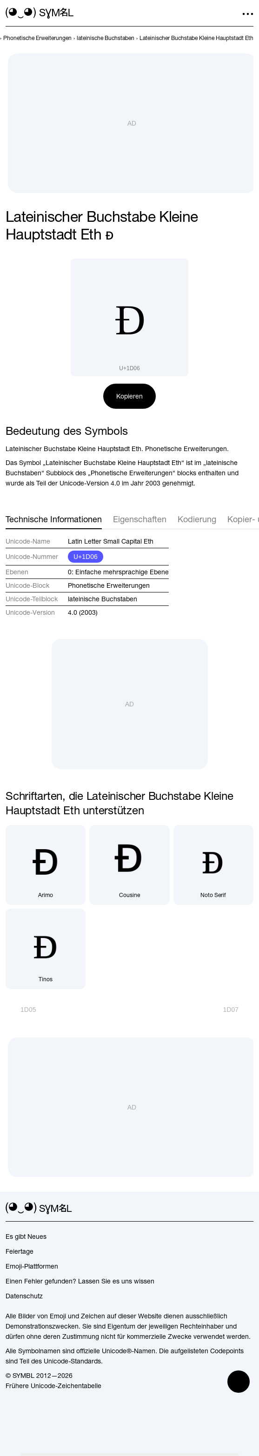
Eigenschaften (139, 519)
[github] (231, 1208)
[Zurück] (21, 1009)
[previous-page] (37, 38)
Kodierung (197, 519)
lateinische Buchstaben (102, 599)
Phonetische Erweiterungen (109, 585)
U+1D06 (85, 556)
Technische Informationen (54, 519)
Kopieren (129, 396)
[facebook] (247, 1208)
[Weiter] (238, 1009)
